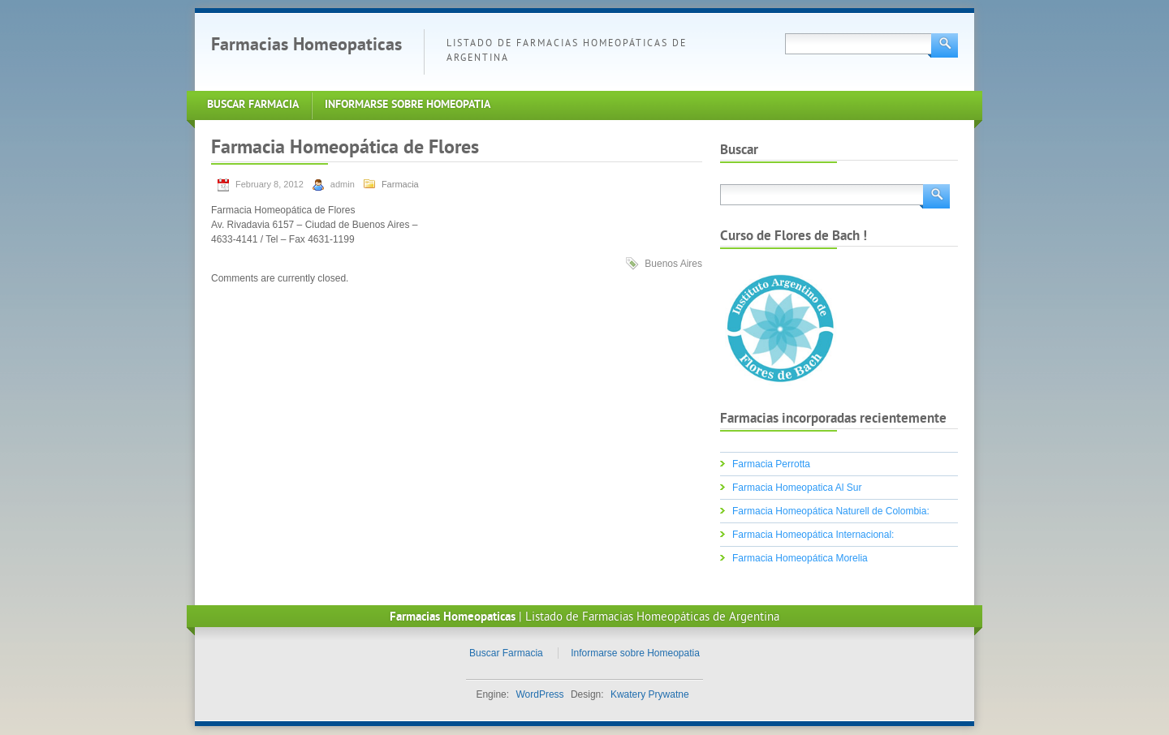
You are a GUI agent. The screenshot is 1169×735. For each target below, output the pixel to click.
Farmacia (400, 184)
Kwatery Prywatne (649, 694)
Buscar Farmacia (253, 105)
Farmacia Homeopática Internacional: (813, 534)
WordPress (539, 694)
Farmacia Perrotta (771, 464)
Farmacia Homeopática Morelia (800, 558)
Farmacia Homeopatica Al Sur (796, 487)
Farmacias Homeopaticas (306, 46)
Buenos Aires (673, 263)
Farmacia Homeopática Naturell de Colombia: (831, 511)
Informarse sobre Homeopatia (407, 105)
